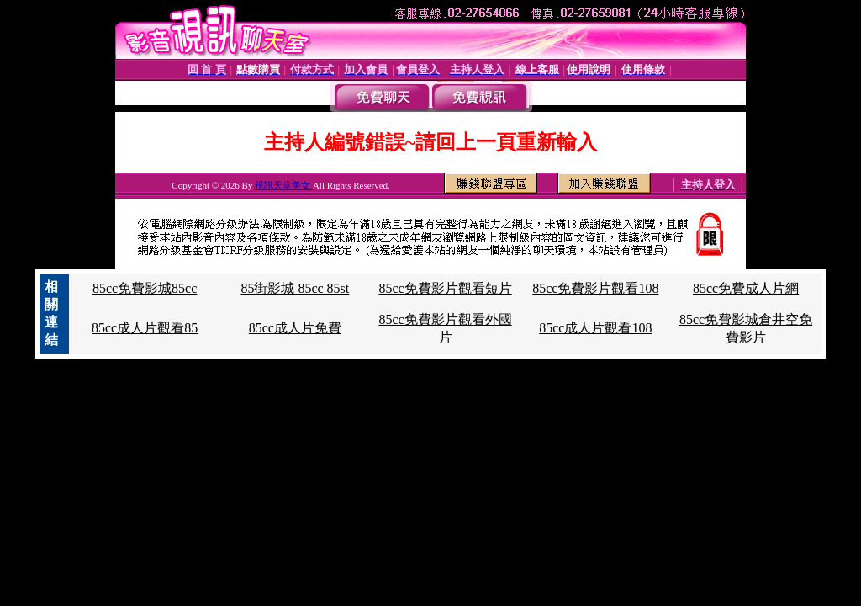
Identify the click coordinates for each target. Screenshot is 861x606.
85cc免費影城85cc (144, 288)
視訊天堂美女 (284, 185)
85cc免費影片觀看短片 (444, 288)
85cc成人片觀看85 (145, 328)
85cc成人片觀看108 (595, 328)
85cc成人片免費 (295, 328)
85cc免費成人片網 (746, 288)
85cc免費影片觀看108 (595, 288)
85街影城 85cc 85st (294, 288)
